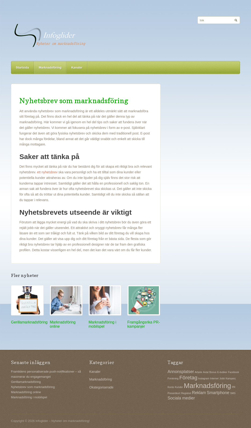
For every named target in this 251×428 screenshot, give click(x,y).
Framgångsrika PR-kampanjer (143, 324)
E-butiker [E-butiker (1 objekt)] (222, 372)
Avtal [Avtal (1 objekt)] (206, 372)
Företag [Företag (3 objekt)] (188, 378)
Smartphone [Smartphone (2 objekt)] (218, 392)
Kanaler (76, 67)
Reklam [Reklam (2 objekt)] (199, 392)
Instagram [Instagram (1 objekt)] (203, 378)
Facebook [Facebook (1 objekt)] (233, 372)
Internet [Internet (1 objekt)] (214, 378)
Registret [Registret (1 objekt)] (186, 393)
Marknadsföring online (26, 392)
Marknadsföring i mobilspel (102, 324)
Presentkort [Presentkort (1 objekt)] (174, 393)
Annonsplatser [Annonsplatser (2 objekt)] (181, 371)
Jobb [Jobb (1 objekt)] (222, 378)
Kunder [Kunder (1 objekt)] (179, 387)
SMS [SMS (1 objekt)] (233, 393)
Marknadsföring (50, 67)
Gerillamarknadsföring (29, 322)
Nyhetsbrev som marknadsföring (73, 100)
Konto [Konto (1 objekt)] (171, 387)
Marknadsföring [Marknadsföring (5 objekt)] (207, 385)
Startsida (22, 67)
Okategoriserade (101, 387)
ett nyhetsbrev (47, 172)
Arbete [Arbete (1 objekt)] (198, 372)
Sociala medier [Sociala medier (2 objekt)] (181, 398)
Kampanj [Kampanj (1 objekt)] (231, 378)
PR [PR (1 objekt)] (233, 387)
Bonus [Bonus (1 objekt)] (212, 372)
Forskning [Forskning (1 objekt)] (173, 378)
